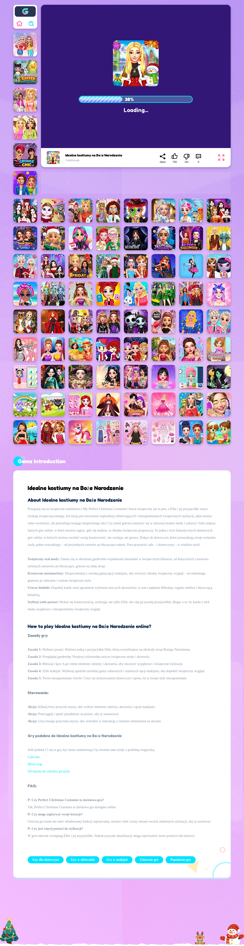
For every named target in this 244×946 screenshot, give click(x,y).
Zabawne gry (149, 859)
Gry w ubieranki (83, 859)
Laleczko (34, 757)
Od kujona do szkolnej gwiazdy (49, 771)
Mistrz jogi (35, 764)
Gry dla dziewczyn (45, 859)
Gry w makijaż (117, 859)
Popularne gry (180, 859)
